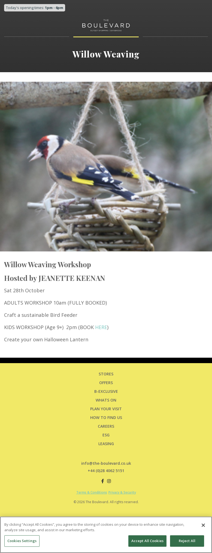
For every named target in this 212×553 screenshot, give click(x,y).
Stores (106, 373)
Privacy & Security (122, 492)
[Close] (203, 525)
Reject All (187, 540)
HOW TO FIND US (106, 417)
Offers (106, 382)
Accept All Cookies (147, 540)
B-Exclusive (106, 391)
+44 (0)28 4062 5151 (106, 470)
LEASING (106, 443)
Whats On (106, 400)
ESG (106, 434)
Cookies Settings (22, 540)
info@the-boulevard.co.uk (106, 463)
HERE (101, 327)
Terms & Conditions (91, 492)
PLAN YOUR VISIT (106, 408)
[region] (106, 534)
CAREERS (106, 426)
